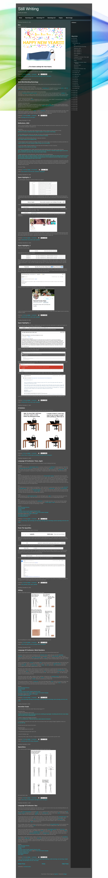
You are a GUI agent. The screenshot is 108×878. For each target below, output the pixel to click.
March (75, 84)
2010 (74, 109)
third (52, 681)
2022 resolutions (24, 171)
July (75, 77)
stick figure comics (42, 76)
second (42, 677)
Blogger (65, 874)
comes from (65, 487)
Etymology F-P (40, 17)
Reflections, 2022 (23, 123)
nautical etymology (45, 859)
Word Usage (69, 17)
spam (34, 239)
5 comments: (34, 797)
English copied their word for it (48, 105)
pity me (32, 799)
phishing (25, 584)
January (76, 88)
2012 (74, 106)
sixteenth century (61, 670)
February (76, 86)
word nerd (28, 117)
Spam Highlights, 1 (24, 323)
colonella (63, 93)
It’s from (31, 662)
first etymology (36, 699)
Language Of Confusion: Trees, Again (30, 461)
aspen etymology (30, 520)
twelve (43, 665)
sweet (34, 110)
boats (42, 830)
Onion (32, 99)
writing (31, 741)
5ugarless (56, 874)
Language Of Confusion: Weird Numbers (31, 650)
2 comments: (34, 115)
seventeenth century (62, 816)
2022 (74, 41)
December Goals (23, 706)
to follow (33, 678)
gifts (28, 644)
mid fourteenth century (33, 467)
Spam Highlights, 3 (24, 177)
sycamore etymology (57, 520)
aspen (49, 496)
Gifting (20, 590)
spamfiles (38, 239)
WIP (29, 741)
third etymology (50, 699)
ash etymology (24, 520)
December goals (24, 741)
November (76, 70)
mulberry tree (61, 469)
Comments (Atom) (27, 866)
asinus (62, 88)
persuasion (43, 110)
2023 (74, 40)
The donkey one (45, 88)
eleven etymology (24, 699)
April (75, 83)
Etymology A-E (29, 17)
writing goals (42, 171)
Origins (61, 17)
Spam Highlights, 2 (24, 245)
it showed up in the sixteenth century (29, 93)
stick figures (48, 76)
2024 (74, 38)
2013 (74, 104)
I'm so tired (29, 76)
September (76, 74)
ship (51, 830)
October (76, 72)
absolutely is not (37, 831)
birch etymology (38, 520)
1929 (34, 819)
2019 (74, 94)
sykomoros (51, 468)
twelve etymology (57, 699)
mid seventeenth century (49, 475)
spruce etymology (49, 520)
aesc (25, 488)
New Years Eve (35, 76)
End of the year (31, 171)
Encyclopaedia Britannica (23, 516)
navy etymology (26, 860)
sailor (59, 812)
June (75, 79)
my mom (31, 644)
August (75, 76)
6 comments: (34, 642)
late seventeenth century (34, 833)
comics (22, 76)
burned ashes (52, 488)
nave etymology (61, 859)
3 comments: (34, 74)
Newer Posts (21, 864)
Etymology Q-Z (52, 17)
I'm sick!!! (29, 799)
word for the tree (28, 468)
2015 (74, 101)
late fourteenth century (32, 496)
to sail (34, 825)
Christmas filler (24, 239)
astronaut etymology (25, 859)
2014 (74, 102)
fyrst (27, 671)
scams (31, 239)
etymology (23, 117)
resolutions (37, 171)
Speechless (22, 747)
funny (25, 76)
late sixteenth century (55, 824)
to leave (45, 657)
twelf (41, 662)
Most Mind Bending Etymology (28, 82)
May (75, 81)
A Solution (21, 408)
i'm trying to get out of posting (33, 455)
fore (45, 671)
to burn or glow (37, 490)
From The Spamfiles (24, 528)
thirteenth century (43, 655)
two (25, 663)
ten (54, 665)
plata (50, 104)
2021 (74, 90)
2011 (74, 108)
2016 (74, 99)
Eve (19, 25)
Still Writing (28, 8)
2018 (74, 95)
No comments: (35, 169)
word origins (32, 117)
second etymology (43, 699)
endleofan (20, 656)
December (76, 43)
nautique (36, 812)
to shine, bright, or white (50, 502)
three (60, 682)
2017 (74, 97)
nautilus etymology (53, 859)
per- (58, 672)
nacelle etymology (37, 859)
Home (20, 17)
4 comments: (34, 453)
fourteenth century (57, 663)
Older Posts (65, 864)
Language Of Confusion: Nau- (28, 805)
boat (37, 811)
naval (36, 814)
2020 (74, 92)
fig (65, 468)
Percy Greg (60, 819)
